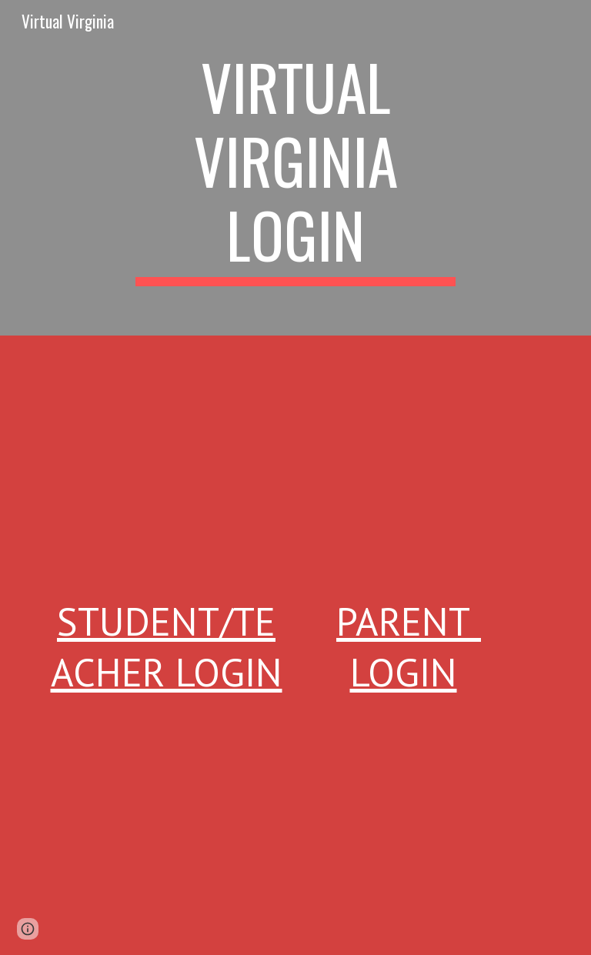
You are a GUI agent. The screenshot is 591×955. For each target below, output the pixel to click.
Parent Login (408, 646)
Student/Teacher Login (166, 646)
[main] (295, 167)
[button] (27, 929)
